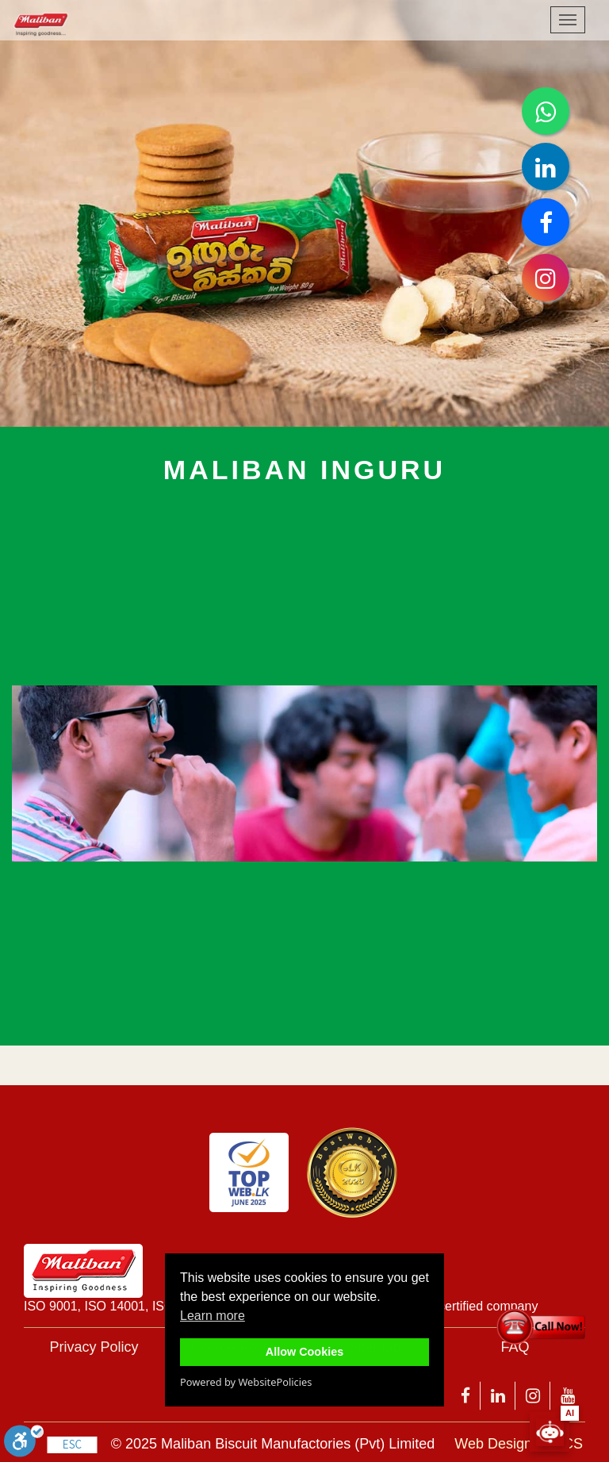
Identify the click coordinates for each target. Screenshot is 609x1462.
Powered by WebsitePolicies (246, 1382)
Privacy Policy (93, 1347)
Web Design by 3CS (518, 1444)
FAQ (514, 1347)
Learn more (212, 1315)
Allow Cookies (304, 1351)
